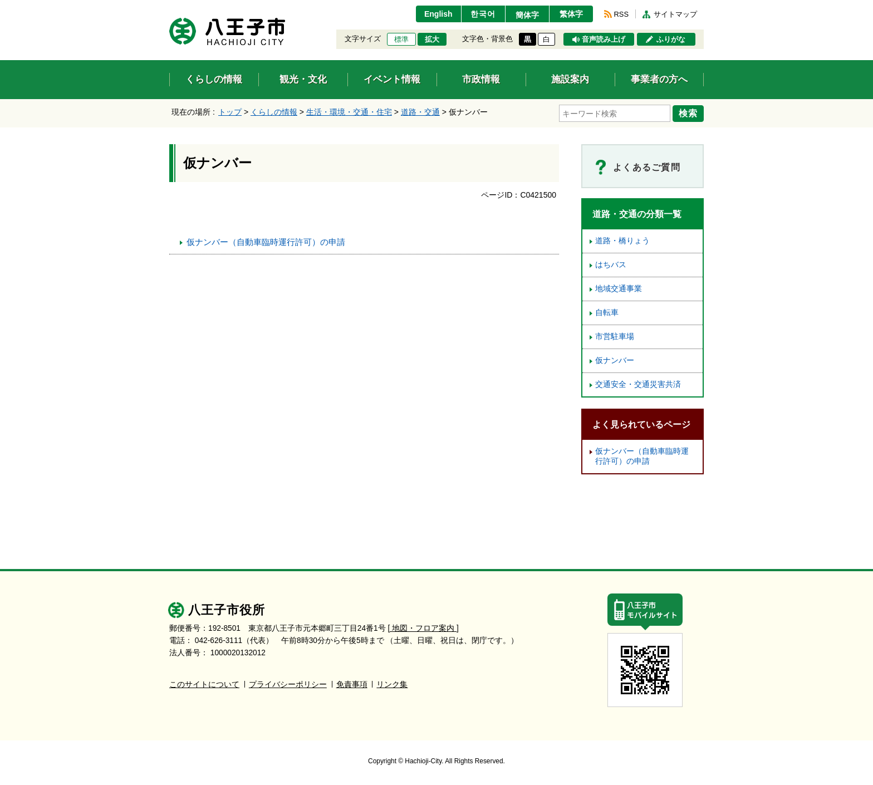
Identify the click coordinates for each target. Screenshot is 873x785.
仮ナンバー (614, 360)
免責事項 (351, 684)
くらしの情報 (274, 111)
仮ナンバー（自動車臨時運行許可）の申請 (266, 242)
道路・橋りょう (622, 241)
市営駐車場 (614, 336)
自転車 (607, 312)
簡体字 (527, 15)
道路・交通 (420, 111)
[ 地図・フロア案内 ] (423, 628)
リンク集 (392, 684)
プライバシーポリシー (288, 684)
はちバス (610, 265)
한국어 (483, 13)
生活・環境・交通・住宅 (349, 111)
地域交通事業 (618, 288)
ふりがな (670, 39)
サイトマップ (675, 14)
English (438, 13)
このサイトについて (204, 684)
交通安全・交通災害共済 (638, 384)
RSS (621, 14)
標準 (401, 39)
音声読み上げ (603, 39)
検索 (688, 113)
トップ (230, 111)
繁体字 (571, 13)
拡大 (432, 39)
